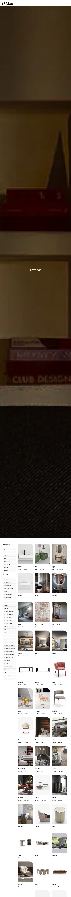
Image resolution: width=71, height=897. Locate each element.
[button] (68, 3)
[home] (7, 3)
